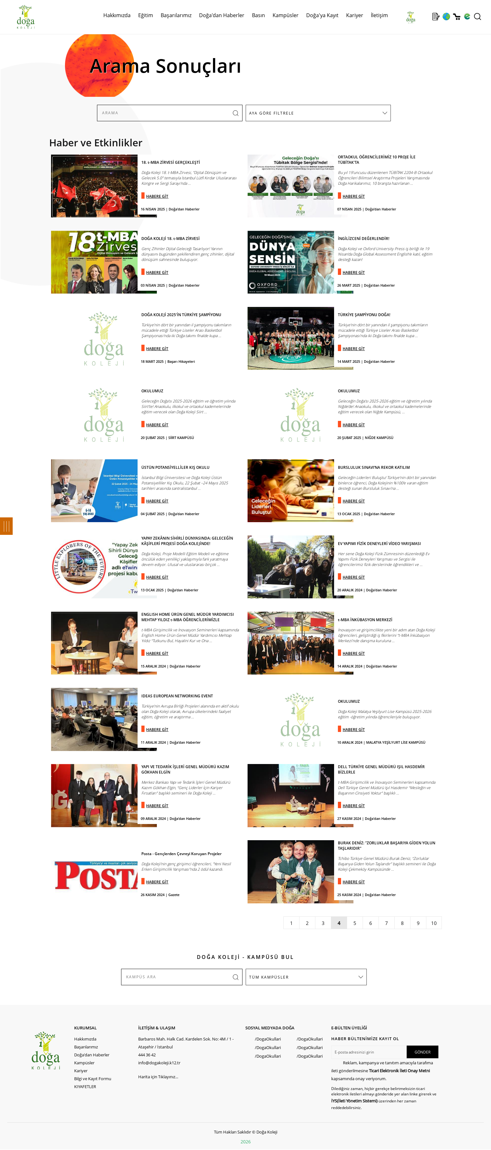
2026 (246, 1142)
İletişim (379, 15)
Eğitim (145, 15)
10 (434, 923)
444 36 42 (147, 1055)
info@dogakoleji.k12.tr (159, 1063)
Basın (258, 15)
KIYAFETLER (85, 1086)
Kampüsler (286, 15)
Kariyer (354, 15)
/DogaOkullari (268, 1039)
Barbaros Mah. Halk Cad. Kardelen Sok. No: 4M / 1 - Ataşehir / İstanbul (186, 1043)
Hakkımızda (117, 15)
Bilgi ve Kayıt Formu (92, 1078)
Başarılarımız (176, 15)
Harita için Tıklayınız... (158, 1077)
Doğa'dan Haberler (221, 15)
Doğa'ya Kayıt (322, 15)
